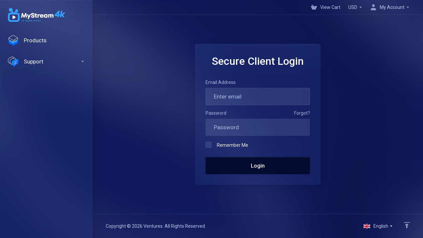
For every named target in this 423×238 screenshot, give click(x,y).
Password (216, 113)
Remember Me (227, 145)
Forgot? (302, 113)
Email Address (221, 82)
